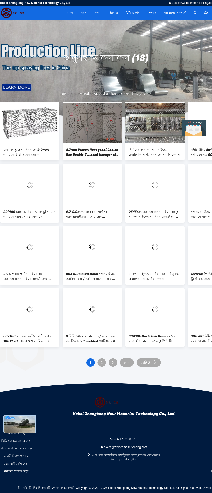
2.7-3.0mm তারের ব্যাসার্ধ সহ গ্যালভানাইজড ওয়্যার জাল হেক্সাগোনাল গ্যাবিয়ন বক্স (87, 214)
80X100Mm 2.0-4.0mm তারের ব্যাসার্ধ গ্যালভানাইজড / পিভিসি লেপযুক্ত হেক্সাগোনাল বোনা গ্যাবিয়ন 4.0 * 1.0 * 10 (153, 339)
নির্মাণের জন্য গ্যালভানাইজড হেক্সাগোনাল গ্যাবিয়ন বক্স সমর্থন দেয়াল (154, 152)
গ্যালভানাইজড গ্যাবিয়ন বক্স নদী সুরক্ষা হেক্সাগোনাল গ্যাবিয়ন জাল (154, 276)
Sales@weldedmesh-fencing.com (125, 447)
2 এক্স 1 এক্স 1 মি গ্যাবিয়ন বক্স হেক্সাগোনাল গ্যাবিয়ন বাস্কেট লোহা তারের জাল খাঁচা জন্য (26, 276)
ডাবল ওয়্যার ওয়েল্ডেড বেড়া (16, 448)
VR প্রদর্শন (133, 12)
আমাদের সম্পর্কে (175, 12)
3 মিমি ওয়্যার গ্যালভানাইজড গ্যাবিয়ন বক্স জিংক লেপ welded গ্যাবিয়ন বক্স (91, 339)
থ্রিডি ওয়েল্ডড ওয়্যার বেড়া (16, 440)
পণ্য (97, 12)
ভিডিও (113, 12)
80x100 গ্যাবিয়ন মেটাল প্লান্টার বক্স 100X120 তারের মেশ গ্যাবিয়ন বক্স (27, 339)
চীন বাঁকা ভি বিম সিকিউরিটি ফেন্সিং (38, 488)
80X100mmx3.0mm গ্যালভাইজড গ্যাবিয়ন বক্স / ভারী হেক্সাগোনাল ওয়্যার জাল (92, 276)
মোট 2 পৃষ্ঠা (149, 363)
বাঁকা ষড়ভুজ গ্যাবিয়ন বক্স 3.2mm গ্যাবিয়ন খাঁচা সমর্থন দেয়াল (26, 152)
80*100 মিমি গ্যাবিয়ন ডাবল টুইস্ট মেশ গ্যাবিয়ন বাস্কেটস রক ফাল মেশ (29, 214)
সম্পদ (152, 12)
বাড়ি (70, 12)
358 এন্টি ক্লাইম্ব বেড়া (16, 463)
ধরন (84, 12)
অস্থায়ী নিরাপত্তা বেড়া (16, 456)
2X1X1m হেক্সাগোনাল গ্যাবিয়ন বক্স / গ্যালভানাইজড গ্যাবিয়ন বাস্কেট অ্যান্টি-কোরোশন (155, 214)
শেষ (126, 363)
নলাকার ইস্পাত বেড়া (16, 471)
